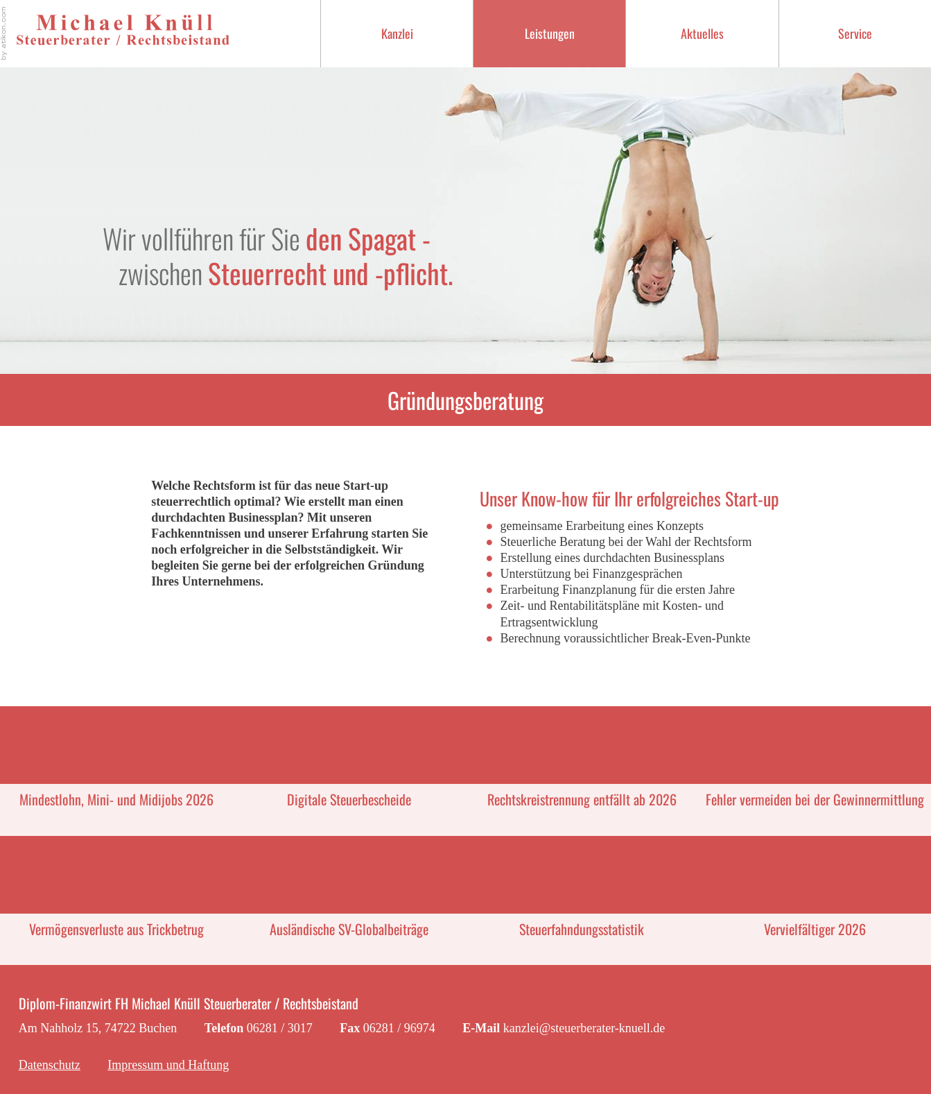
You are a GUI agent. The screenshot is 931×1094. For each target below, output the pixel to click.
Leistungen (550, 33)
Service (855, 33)
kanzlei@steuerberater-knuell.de (584, 1028)
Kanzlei (397, 33)
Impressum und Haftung (168, 1065)
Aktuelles (702, 33)
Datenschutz (49, 1065)
